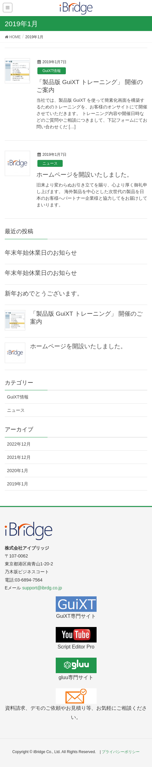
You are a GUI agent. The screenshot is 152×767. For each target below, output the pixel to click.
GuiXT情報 (51, 71)
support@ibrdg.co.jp (42, 587)
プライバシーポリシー (121, 752)
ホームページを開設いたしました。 (84, 174)
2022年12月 (19, 444)
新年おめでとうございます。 (44, 293)
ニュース (50, 163)
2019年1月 (17, 483)
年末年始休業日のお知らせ (41, 252)
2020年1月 (17, 470)
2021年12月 (19, 457)
